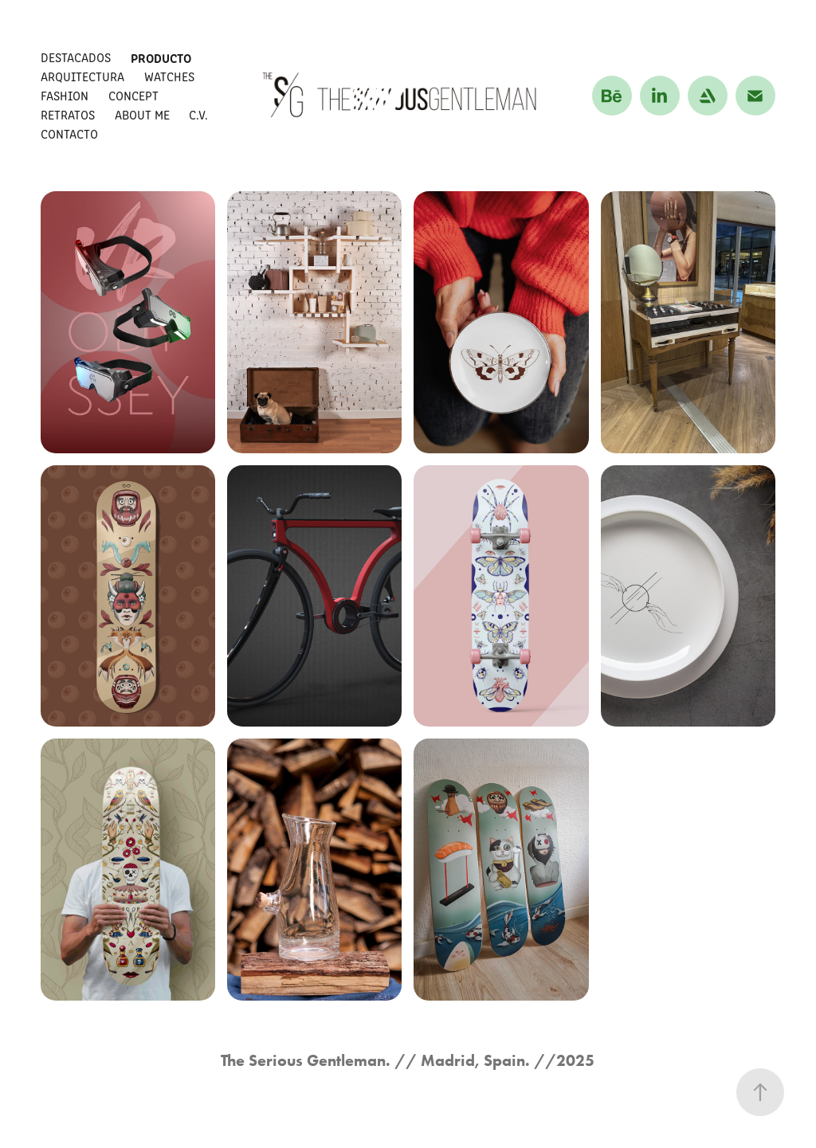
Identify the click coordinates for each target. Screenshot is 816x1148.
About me (142, 114)
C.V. (198, 114)
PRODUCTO (161, 57)
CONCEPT (133, 95)
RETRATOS (68, 114)
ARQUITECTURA (82, 76)
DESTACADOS (76, 57)
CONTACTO (69, 133)
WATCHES (169, 76)
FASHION (64, 95)
